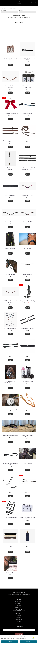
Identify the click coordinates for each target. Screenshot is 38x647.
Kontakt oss (19, 617)
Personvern (19, 623)
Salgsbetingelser (19, 619)
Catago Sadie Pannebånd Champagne (27, 436)
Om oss (19, 615)
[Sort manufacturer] (9, 12)
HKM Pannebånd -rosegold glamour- (10, 301)
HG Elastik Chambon (10, 274)
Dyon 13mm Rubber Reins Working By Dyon (10, 140)
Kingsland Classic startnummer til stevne (27, 518)
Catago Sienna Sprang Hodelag (27, 301)
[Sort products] (27, 12)
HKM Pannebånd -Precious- (10, 328)
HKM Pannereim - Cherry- (27, 195)
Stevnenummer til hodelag (10, 409)
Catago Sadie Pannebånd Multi (10, 435)
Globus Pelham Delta (10, 355)
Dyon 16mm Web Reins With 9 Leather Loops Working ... (28, 168)
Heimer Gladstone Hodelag (10, 517)
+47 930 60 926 (19, 609)
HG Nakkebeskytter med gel (27, 355)
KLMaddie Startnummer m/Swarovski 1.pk (27, 86)
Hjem (2, 8)
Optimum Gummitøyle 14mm (27, 140)
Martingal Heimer (28, 491)
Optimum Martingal (10, 491)
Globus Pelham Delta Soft (27, 328)
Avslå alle (10, 641)
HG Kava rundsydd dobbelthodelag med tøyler (10, 382)
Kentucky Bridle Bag (27, 545)
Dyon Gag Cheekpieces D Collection (10, 168)
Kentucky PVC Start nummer (10, 58)
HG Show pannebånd (27, 274)
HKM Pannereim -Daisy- (27, 222)
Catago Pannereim (27, 113)
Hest (5, 8)
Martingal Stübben (10, 572)
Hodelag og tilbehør (11, 8)
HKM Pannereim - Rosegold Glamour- (10, 86)
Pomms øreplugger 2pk (27, 381)
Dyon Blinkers (27, 248)
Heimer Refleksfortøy (10, 248)
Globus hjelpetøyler (27, 409)
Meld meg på (19, 634)
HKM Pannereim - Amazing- (10, 222)
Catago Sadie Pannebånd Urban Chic (10, 464)
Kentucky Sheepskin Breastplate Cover (10, 545)
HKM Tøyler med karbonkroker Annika (27, 58)
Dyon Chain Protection (10, 195)
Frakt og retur (19, 621)
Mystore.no (27, 594)
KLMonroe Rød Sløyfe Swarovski (10, 113)
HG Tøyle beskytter (27, 463)
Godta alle (28, 641)
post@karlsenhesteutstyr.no (19, 610)
